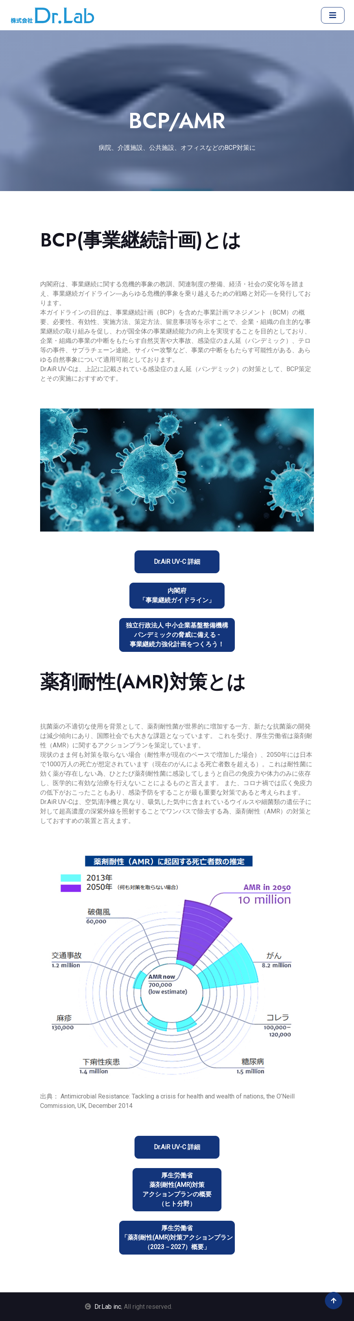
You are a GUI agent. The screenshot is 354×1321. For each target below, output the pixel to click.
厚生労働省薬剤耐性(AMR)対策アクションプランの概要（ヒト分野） (177, 1189)
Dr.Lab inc (107, 1306)
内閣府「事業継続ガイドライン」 (177, 595)
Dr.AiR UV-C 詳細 (177, 561)
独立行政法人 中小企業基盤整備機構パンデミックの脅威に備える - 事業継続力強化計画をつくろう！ (177, 635)
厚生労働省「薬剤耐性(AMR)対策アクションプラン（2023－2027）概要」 (177, 1237)
